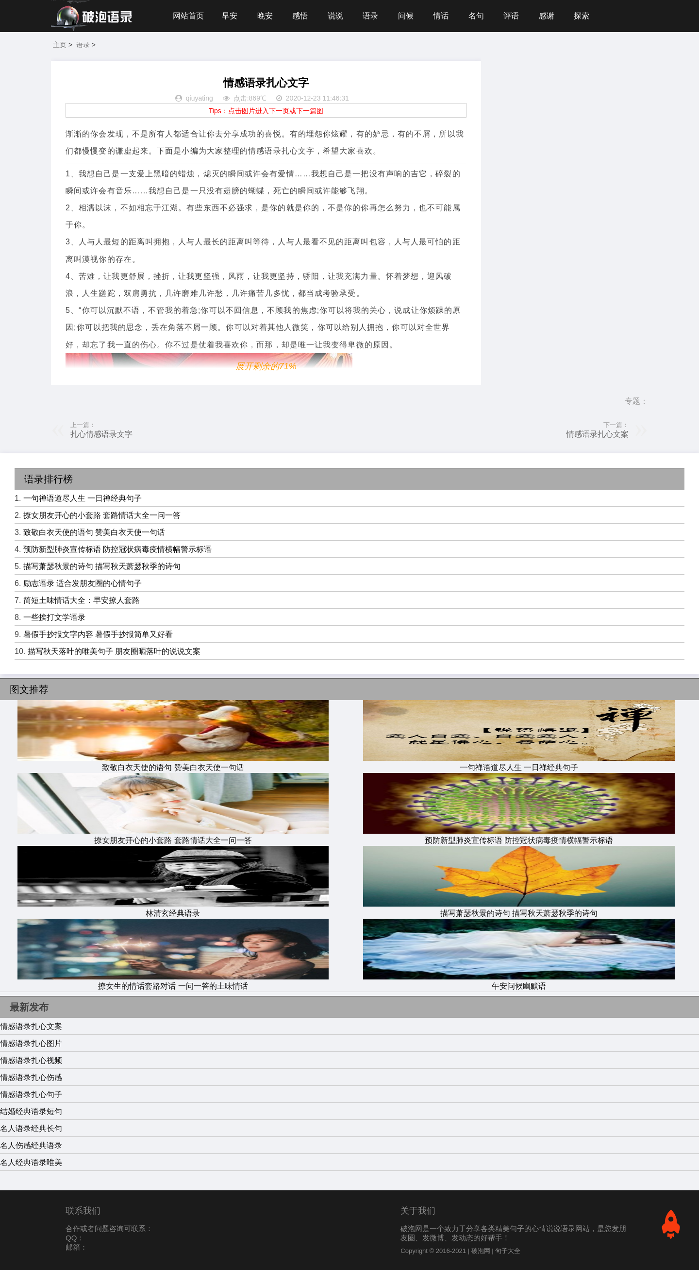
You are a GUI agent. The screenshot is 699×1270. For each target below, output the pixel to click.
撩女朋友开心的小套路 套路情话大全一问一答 (102, 515)
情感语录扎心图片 (31, 1043)
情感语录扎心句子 (31, 1094)
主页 (60, 45)
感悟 (300, 16)
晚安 (265, 16)
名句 (476, 16)
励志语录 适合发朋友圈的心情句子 (82, 583)
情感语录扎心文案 (597, 434)
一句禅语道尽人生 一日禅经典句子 (82, 498)
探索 (581, 16)
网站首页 (188, 16)
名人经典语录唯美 (31, 1162)
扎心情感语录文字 (101, 434)
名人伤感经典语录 (31, 1145)
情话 (441, 16)
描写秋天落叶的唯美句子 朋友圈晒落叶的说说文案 (114, 651)
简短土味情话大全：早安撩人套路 (81, 600)
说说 (335, 16)
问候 (406, 16)
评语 (511, 16)
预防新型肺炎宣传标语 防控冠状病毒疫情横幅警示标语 (117, 549)
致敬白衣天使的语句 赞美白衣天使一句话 (94, 532)
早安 (229, 16)
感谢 (546, 16)
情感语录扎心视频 (31, 1060)
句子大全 (507, 1250)
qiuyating (199, 98)
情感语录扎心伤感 (31, 1077)
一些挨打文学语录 (54, 617)
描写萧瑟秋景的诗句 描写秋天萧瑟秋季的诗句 (102, 566)
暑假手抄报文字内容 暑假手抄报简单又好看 (98, 634)
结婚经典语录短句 (31, 1111)
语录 (370, 16)
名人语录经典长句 (31, 1128)
